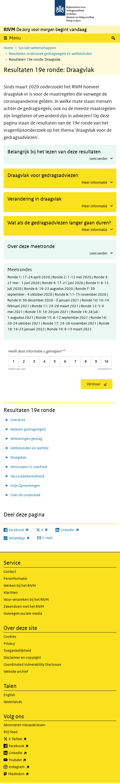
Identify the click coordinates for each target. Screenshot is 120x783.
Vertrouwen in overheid (28, 466)
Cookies (10, 636)
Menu (15, 38)
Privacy (9, 643)
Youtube (28, 760)
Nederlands (13, 701)
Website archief (16, 671)
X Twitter (28, 739)
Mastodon (29, 774)
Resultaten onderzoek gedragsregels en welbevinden (50, 53)
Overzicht (17, 420)
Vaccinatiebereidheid (27, 476)
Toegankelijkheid (17, 650)
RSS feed (11, 732)
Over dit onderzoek (25, 495)
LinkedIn (28, 753)
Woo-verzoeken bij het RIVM (26, 599)
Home (8, 48)
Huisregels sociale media (23, 613)
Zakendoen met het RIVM (24, 606)
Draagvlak (18, 457)
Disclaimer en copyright (22, 657)
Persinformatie (15, 578)
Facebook (29, 746)
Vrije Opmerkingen (25, 485)
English (9, 694)
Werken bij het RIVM (20, 585)
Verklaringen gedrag (26, 438)
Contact (10, 571)
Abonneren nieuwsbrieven (24, 725)
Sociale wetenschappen (37, 48)
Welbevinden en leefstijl (29, 448)
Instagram (30, 767)
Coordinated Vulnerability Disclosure (32, 664)
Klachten (11, 592)
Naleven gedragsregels (28, 429)
